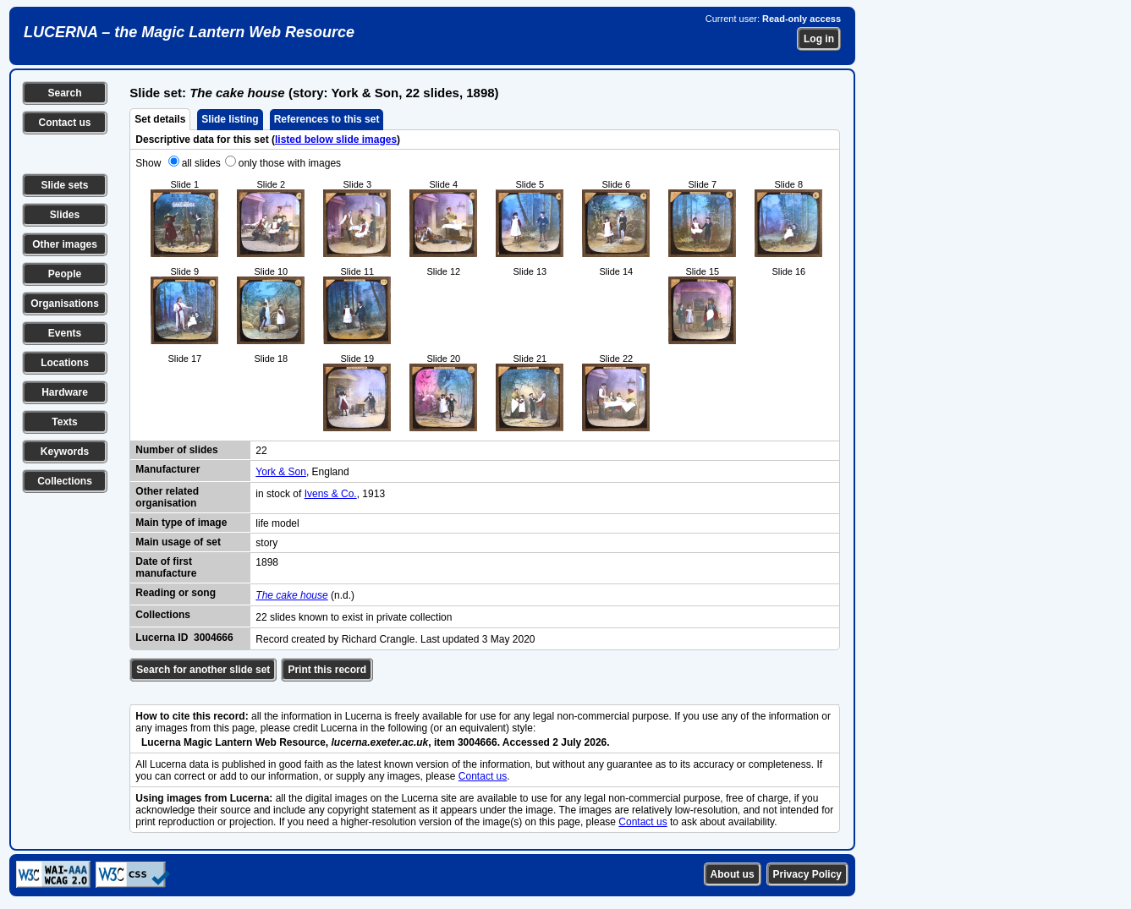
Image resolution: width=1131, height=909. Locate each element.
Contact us (64, 123)
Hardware (64, 392)
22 (260, 451)
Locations (65, 363)
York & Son (280, 472)
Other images (64, 244)
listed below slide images (336, 139)
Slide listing (229, 119)
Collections (64, 481)
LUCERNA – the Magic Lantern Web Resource (189, 32)
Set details (160, 119)
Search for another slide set (203, 670)
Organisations (64, 303)
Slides (65, 215)
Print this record (327, 670)
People (64, 274)
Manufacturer (167, 469)
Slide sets (64, 185)
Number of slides (176, 450)
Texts (64, 422)
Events (64, 333)
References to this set (327, 119)
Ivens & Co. (331, 494)
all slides (201, 163)
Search (64, 93)
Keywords (65, 451)
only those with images (290, 163)
